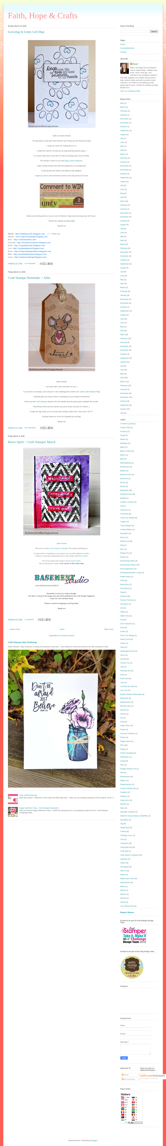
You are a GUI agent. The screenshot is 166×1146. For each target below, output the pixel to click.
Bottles (123, 471)
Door (122, 549)
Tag (121, 824)
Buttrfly (123, 498)
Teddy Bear (124, 828)
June (122, 142)
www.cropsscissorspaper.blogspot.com (31, 237)
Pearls (122, 737)
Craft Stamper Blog (92, 392)
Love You (124, 690)
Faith (122, 580)
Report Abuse (127, 912)
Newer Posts (15, 629)
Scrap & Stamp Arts (128, 788)
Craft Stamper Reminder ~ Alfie (29, 278)
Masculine (124, 698)
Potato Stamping (127, 753)
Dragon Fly (124, 553)
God (122, 620)
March (122, 107)
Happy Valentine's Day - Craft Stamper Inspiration (39, 808)
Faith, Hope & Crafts (43, 15)
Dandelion (124, 533)
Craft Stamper (41, 402)
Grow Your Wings (127, 635)
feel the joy (124, 584)
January (123, 115)
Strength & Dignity (127, 812)
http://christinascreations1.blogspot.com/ (34, 242)
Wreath (123, 898)
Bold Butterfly (125, 463)
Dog (122, 545)
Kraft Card (124, 678)
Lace (122, 682)
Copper (123, 522)
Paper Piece (125, 725)
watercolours (125, 882)
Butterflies (124, 490)
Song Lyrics (125, 800)
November (124, 123)
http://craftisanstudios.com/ (25, 239)
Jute (122, 667)
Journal (123, 659)
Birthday (123, 443)
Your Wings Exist (127, 906)
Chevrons (124, 510)
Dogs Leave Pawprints (73, 161)
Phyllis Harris (125, 741)
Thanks (123, 831)
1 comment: (30, 619)
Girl (121, 608)
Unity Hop (124, 851)
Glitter (122, 612)
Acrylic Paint (125, 427)
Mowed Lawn (125, 706)
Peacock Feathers (127, 733)
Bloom (122, 455)
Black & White (125, 451)
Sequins (123, 796)
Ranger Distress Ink (128, 769)
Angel (122, 435)
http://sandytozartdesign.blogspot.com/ (30, 257)
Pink (122, 745)
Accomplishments (127, 48)
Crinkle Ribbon (126, 529)
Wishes (123, 894)
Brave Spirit (83, 556)
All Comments (128, 1079)
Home (62, 629)
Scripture (123, 792)
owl (121, 718)
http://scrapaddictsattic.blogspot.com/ (29, 245)
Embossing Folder (127, 561)
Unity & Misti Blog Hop (28, 795)
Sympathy (124, 820)
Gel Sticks (124, 604)
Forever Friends (126, 600)
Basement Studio (74, 561)
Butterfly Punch (126, 494)
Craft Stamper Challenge (59, 548)
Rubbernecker (126, 784)
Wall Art (123, 871)
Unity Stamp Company (129, 855)
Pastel (122, 729)
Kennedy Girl (125, 671)
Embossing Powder (128, 565)
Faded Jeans (125, 577)
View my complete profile (130, 91)
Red (122, 773)
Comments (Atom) (67, 636)
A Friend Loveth (126, 424)
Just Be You (125, 663)
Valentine (124, 859)
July (122, 138)
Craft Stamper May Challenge (22, 642)
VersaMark (124, 867)
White (122, 886)
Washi (122, 875)
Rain (122, 765)
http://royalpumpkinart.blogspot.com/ (28, 248)
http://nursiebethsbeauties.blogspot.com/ (30, 254)
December (124, 119)
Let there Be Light (127, 686)
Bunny (122, 486)
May (122, 103)
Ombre (123, 714)
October (123, 127)
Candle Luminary (127, 502)
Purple (123, 761)
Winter (123, 890)
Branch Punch (126, 474)
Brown (122, 482)
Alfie (75, 412)
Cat (121, 506)
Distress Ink (125, 541)
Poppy (122, 749)
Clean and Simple (127, 518)
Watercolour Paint (127, 878)
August (123, 134)
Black (122, 447)
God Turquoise (126, 624)
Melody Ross (125, 702)
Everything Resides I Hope (131, 573)
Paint (122, 722)
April (122, 150)
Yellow (122, 902)
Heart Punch (125, 639)
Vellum (123, 863)
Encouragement (126, 569)
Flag (122, 592)
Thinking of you (126, 835)
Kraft (122, 675)
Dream (123, 557)
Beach (122, 439)
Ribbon (123, 780)
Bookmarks (124, 467)
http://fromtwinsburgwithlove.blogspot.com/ (33, 251)
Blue (122, 459)
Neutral (123, 710)
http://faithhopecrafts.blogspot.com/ (30, 234)
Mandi (135, 64)
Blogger (94, 1140)
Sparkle (123, 804)
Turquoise (124, 843)
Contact (123, 52)
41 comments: (30, 263)
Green (122, 631)
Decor (122, 537)
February (123, 111)
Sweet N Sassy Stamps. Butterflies (134, 816)
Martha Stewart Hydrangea (131, 694)
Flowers (123, 596)
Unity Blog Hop (126, 847)
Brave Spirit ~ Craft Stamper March (32, 442)
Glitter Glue (124, 616)
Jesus (122, 655)
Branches (124, 478)
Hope (122, 647)
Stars (122, 808)
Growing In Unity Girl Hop (26, 32)
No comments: (31, 428)
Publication (124, 757)
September (124, 130)
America (123, 431)
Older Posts (108, 629)
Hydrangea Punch (127, 651)
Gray (122, 627)
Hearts (123, 643)
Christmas (124, 514)
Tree (122, 839)
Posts (125, 1075)
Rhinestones (125, 777)
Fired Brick (124, 588)
